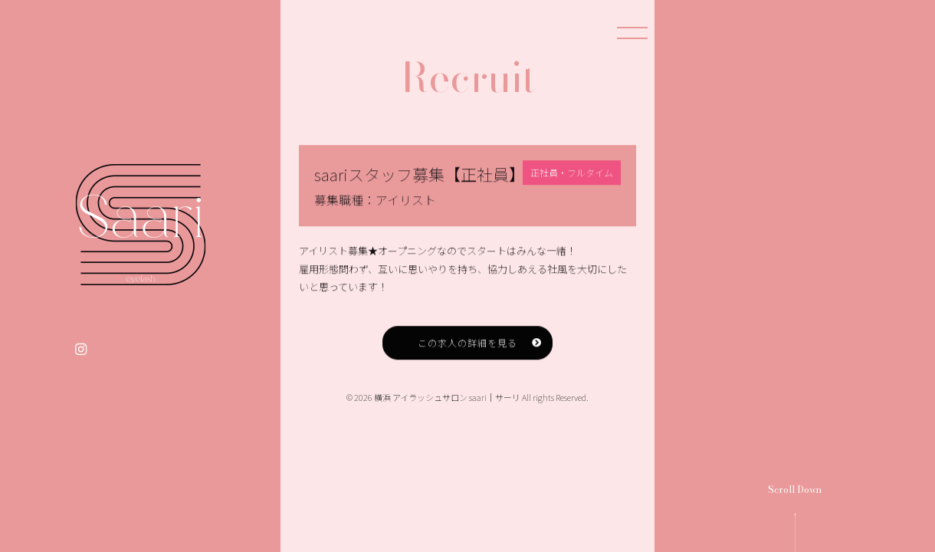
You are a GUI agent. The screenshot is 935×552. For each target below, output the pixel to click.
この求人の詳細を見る (467, 353)
